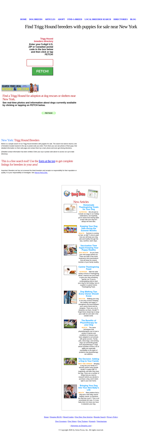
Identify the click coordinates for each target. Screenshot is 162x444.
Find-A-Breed (74, 19)
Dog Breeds (35, 19)
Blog (133, 19)
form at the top (47, 161)
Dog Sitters (72, 421)
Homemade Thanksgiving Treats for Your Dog (89, 207)
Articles (50, 19)
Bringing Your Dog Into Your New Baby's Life (88, 388)
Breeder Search (100, 417)
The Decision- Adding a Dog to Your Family (88, 360)
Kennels (92, 421)
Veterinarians (102, 421)
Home (23, 19)
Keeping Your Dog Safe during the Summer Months (88, 228)
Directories (121, 19)
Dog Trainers (83, 421)
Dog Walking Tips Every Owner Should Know (89, 294)
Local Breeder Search (98, 19)
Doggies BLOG (56, 417)
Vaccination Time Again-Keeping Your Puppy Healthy (88, 248)
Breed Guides (68, 417)
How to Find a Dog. (41, 173)
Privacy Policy (112, 417)
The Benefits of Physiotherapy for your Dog (88, 322)
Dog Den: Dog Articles (84, 417)
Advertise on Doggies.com (81, 426)
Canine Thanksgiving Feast (89, 268)
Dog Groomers (61, 421)
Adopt (61, 19)
